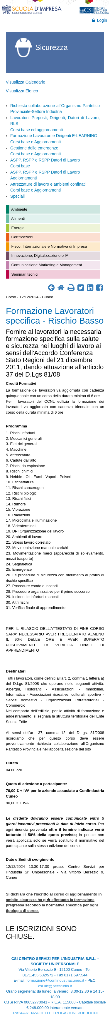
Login (99, 20)
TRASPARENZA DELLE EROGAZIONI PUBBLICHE (55, 1013)
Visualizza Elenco (22, 91)
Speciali (17, 196)
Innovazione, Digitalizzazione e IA (39, 255)
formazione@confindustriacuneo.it (55, 980)
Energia (17, 228)
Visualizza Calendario (25, 82)
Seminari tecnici (24, 274)
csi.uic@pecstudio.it (55, 986)
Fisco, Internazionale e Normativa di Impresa (48, 246)
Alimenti (17, 218)
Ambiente (18, 209)
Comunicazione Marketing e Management (46, 265)
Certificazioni (21, 237)
